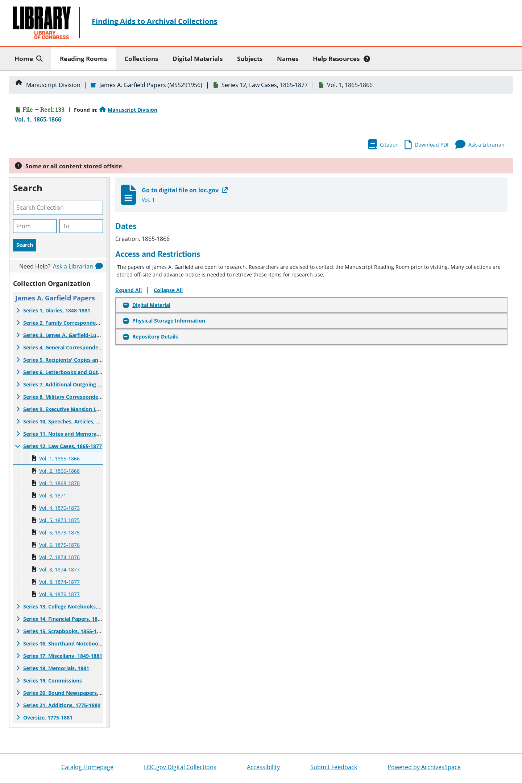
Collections (141, 58)
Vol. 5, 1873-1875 (59, 520)
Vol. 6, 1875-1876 (59, 544)
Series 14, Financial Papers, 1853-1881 (70, 618)
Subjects (249, 58)
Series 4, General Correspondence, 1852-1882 (79, 347)
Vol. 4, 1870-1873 (59, 507)
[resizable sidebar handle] (108, 452)
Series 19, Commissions (52, 680)
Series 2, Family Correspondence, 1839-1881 (77, 322)
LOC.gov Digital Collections (180, 767)
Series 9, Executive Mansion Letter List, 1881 (78, 409)
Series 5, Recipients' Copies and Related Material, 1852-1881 (97, 359)
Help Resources (341, 58)
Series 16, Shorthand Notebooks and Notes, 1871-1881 (91, 643)
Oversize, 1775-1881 (47, 717)
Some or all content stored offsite (73, 166)
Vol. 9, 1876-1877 (59, 594)
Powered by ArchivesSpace (424, 767)
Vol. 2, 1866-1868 (59, 470)
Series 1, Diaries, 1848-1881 (56, 310)
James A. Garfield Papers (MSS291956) (150, 85)
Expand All (128, 290)
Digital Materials (198, 58)
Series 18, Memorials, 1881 (56, 668)
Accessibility (263, 767)
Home (29, 58)
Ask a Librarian (73, 266)
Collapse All (168, 290)
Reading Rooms (83, 58)
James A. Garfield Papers (55, 298)
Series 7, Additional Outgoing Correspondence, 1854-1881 (94, 384)
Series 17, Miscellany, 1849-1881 (62, 655)
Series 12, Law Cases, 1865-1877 (264, 85)
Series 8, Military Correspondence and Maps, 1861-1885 (92, 396)
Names (287, 58)
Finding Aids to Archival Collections (155, 21)
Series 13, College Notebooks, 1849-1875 (73, 606)
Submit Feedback (333, 767)
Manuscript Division (53, 85)
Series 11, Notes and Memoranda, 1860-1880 (78, 433)
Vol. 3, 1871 (52, 495)
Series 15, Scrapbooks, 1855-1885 (64, 631)
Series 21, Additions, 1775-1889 (61, 705)
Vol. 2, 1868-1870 (59, 483)
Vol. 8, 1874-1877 (59, 569)
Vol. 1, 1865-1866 (59, 458)
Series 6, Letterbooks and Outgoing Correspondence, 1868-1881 (102, 372)
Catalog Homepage (87, 767)
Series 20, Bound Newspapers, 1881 (67, 692)
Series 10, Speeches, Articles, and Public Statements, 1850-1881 (102, 421)
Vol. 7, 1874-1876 (59, 557)
